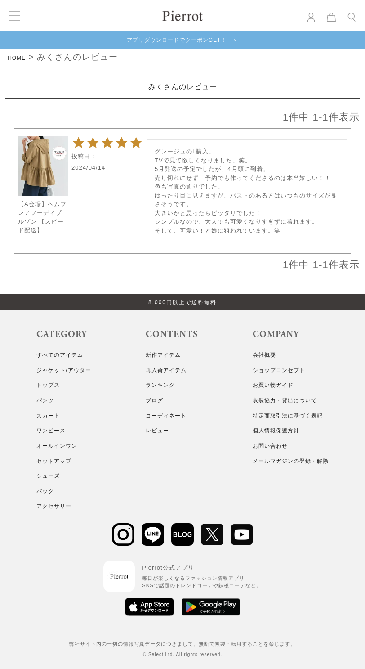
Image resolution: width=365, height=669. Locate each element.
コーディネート (166, 416)
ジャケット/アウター (63, 370)
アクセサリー (53, 506)
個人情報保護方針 (276, 430)
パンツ (45, 400)
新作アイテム (163, 355)
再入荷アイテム (166, 370)
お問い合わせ (270, 446)
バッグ (45, 491)
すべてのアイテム (59, 355)
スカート (48, 416)
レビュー (157, 430)
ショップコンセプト (279, 370)
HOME (17, 58)
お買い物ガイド (273, 385)
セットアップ (53, 461)
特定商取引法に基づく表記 (288, 416)
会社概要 (264, 355)
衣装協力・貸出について (285, 400)
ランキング (160, 385)
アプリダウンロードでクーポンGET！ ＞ (183, 40)
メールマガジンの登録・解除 (291, 461)
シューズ (48, 476)
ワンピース (51, 430)
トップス (48, 385)
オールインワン (56, 446)
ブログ (154, 400)
